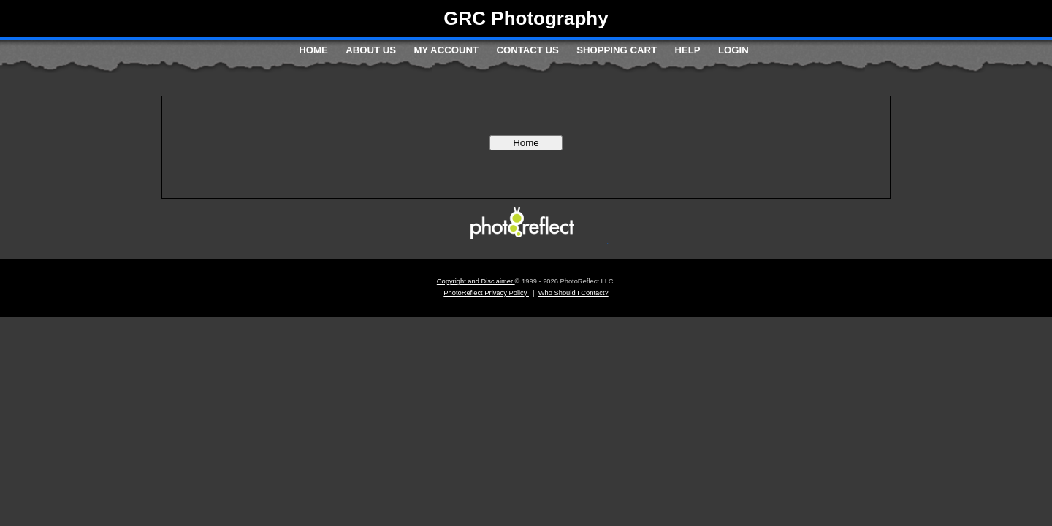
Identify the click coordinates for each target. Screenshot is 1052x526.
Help (687, 50)
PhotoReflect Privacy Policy (486, 293)
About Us (371, 50)
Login (733, 50)
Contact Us (527, 50)
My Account (446, 50)
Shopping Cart (616, 50)
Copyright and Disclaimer (476, 281)
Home (313, 50)
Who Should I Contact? (573, 293)
